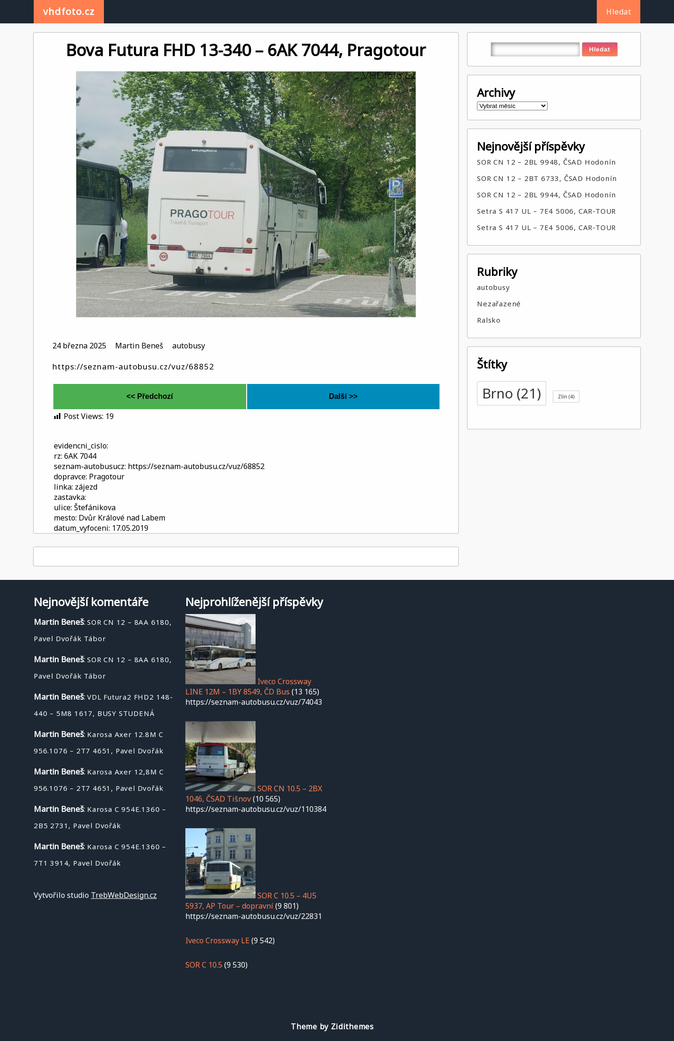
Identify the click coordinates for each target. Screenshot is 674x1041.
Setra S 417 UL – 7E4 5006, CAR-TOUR (546, 211)
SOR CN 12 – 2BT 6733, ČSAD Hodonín (546, 178)
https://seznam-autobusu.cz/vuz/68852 (133, 366)
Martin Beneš (139, 345)
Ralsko (489, 320)
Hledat (618, 12)
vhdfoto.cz (69, 11)
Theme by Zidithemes (332, 1026)
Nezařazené (499, 303)
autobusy (188, 345)
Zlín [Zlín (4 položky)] (566, 396)
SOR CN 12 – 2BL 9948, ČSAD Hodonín (546, 161)
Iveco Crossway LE (217, 940)
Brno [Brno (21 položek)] (511, 393)
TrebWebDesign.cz (124, 895)
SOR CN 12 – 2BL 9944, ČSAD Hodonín (546, 194)
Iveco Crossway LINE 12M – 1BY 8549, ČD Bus (248, 686)
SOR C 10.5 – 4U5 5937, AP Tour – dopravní (250, 900)
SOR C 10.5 (203, 965)
